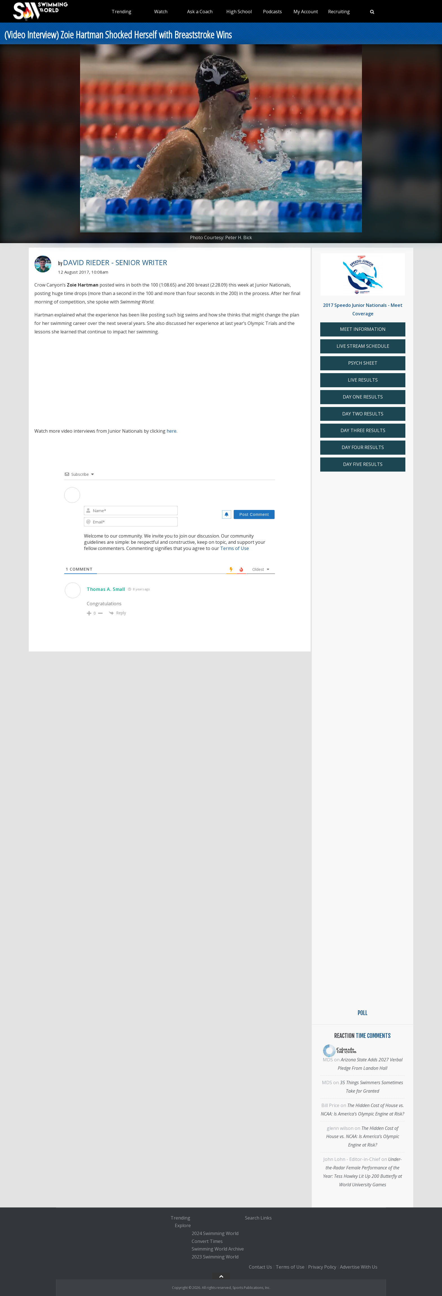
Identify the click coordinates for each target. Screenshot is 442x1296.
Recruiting (339, 11)
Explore (183, 1225)
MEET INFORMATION (363, 329)
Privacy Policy (322, 1267)
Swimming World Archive (218, 1249)
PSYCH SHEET (362, 363)
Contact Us (260, 1267)
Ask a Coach (200, 11)
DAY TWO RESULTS (362, 414)
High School (239, 11)
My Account (305, 11)
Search (252, 1218)
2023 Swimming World (215, 1257)
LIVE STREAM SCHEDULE (363, 346)
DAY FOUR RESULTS (363, 447)
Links (266, 1218)
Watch (160, 11)
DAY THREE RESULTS (363, 430)
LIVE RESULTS (363, 380)
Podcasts (272, 11)
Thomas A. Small (106, 589)
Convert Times (207, 1241)
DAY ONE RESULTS (363, 397)
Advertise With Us (358, 1267)
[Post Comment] (254, 514)
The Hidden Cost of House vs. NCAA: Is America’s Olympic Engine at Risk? (362, 1136)
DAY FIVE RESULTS (363, 464)
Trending (121, 11)
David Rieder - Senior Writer (115, 262)
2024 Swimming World (215, 1233)
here (171, 431)
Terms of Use (234, 548)
